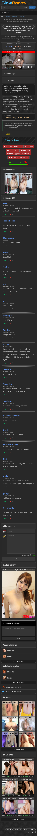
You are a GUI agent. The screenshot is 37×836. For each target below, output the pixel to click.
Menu (6, 13)
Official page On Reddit (13, 687)
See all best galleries (18, 819)
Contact (9, 829)
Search (32, 7)
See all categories (18, 661)
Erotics (11, 43)
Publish (18, 559)
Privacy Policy (30, 832)
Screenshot (19, 48)
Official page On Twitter (13, 691)
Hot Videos (7, 697)
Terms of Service (29, 829)
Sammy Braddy (13, 140)
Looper (19, 46)
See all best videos (18, 749)
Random (28, 46)
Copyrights (17, 829)
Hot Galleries (8, 754)
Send (18, 638)
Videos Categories (10, 645)
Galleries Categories (11, 666)
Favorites (9, 46)
